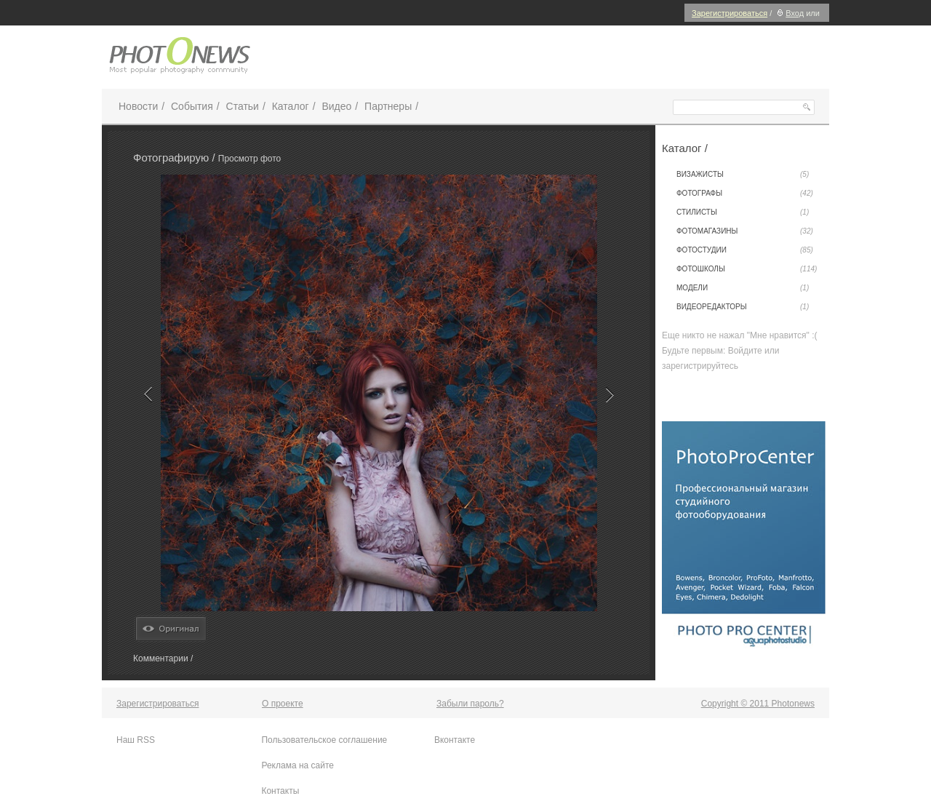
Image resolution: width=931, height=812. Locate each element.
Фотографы (744, 193)
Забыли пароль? (470, 703)
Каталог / (685, 148)
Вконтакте (454, 740)
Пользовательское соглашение (324, 740)
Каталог (290, 106)
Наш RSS (135, 740)
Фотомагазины (744, 231)
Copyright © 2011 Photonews (758, 703)
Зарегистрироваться (729, 13)
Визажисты (742, 174)
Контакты (280, 791)
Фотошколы (746, 269)
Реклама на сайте (297, 765)
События (192, 106)
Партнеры (388, 106)
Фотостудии (744, 250)
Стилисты (742, 212)
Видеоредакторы (742, 307)
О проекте (282, 703)
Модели (742, 288)
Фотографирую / (175, 157)
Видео (336, 106)
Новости (138, 106)
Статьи (242, 106)
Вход (789, 13)
